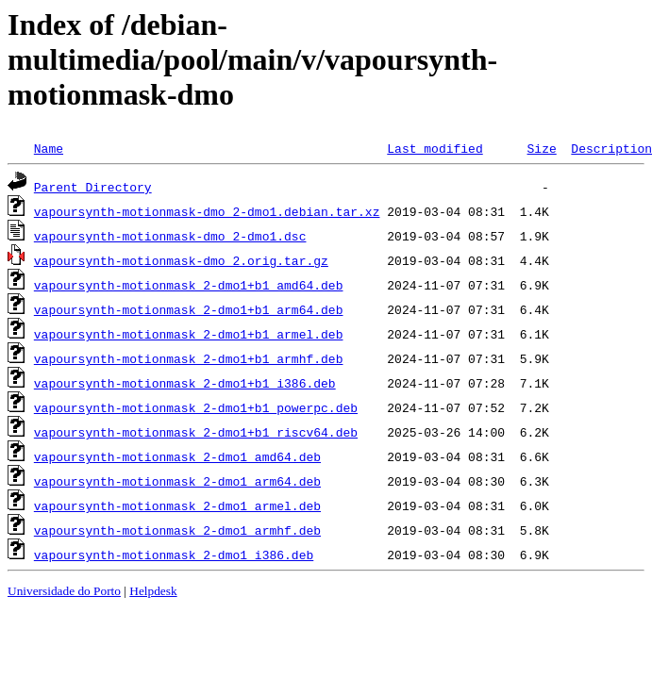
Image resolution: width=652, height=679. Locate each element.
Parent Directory (93, 186)
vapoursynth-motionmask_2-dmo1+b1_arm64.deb (188, 309)
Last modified (434, 148)
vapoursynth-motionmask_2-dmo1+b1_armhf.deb (188, 358)
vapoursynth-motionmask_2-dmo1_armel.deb (177, 505)
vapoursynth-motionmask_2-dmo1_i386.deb (173, 554)
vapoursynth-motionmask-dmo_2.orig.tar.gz (181, 260)
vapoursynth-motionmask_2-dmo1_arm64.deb (177, 480)
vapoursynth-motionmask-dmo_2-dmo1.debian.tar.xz (207, 211)
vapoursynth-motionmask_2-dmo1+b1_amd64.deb (188, 284)
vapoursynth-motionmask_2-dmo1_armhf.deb (177, 530)
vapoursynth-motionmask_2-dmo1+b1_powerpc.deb (196, 407)
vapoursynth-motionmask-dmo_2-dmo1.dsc (170, 235)
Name (48, 148)
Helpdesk (152, 591)
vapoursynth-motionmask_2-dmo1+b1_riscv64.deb (196, 431)
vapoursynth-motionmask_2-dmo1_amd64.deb (177, 456)
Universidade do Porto (64, 591)
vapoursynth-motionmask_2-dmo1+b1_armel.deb (188, 333)
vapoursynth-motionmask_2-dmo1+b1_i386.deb (185, 382)
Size (541, 148)
